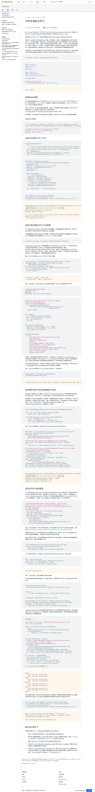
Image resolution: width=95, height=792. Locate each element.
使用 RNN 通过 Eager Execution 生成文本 (57, 101)
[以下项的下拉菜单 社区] (47, 2)
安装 (19, 2)
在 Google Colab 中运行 (33, 27)
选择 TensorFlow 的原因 (56, 2)
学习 (23, 2)
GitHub (90, 2)
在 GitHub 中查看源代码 (50, 27)
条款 (23, 790)
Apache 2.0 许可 (69, 759)
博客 (23, 774)
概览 (3, 9)
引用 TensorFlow (62, 784)
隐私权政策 (28, 790)
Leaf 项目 (46, 236)
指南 (12, 9)
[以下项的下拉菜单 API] (33, 2)
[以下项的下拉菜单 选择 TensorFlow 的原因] (64, 2)
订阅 (89, 790)
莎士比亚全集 (39, 103)
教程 (44, 17)
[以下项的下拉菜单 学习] (26, 2)
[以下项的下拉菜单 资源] (40, 2)
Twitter (24, 779)
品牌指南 (61, 781)
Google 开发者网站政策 (33, 760)
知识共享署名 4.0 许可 (45, 759)
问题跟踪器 (61, 774)
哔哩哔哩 (24, 781)
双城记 (68, 103)
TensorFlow (27, 17)
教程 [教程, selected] (8, 9)
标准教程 (56, 363)
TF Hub (38, 45)
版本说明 (61, 776)
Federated (5, 7)
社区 (44, 2)
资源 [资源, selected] (37, 2)
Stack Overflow (62, 779)
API (30, 2)
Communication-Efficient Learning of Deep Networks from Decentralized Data (50, 529)
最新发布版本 (45, 32)
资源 (33, 17)
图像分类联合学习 (35, 37)
